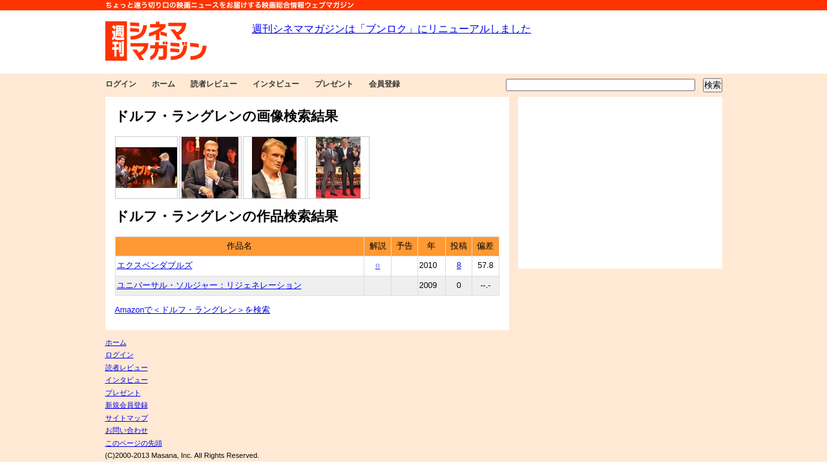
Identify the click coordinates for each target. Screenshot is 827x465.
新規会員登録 (126, 405)
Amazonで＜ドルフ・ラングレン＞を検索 (193, 310)
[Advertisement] (620, 183)
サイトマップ (126, 418)
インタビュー (276, 83)
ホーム (163, 83)
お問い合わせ (126, 430)
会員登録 (384, 83)
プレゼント (334, 83)
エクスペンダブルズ (155, 265)
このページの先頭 (133, 443)
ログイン (120, 83)
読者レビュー (214, 83)
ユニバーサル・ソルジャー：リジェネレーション (209, 285)
